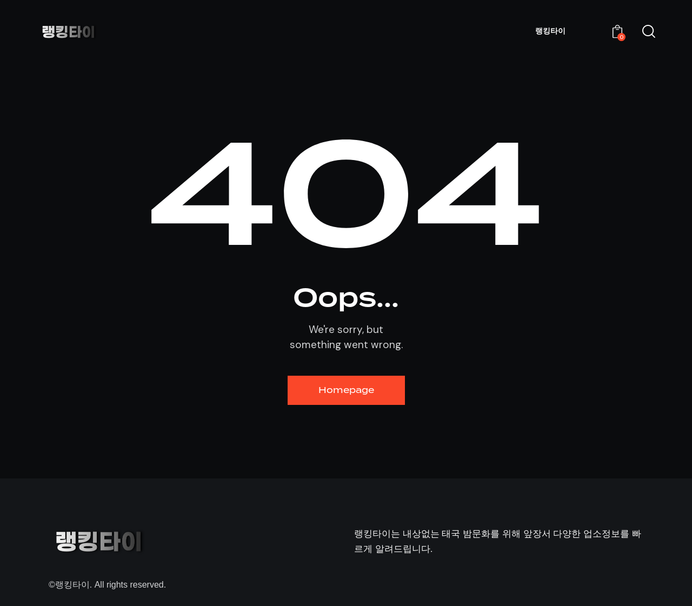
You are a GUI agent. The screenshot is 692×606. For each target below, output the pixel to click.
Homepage (346, 390)
